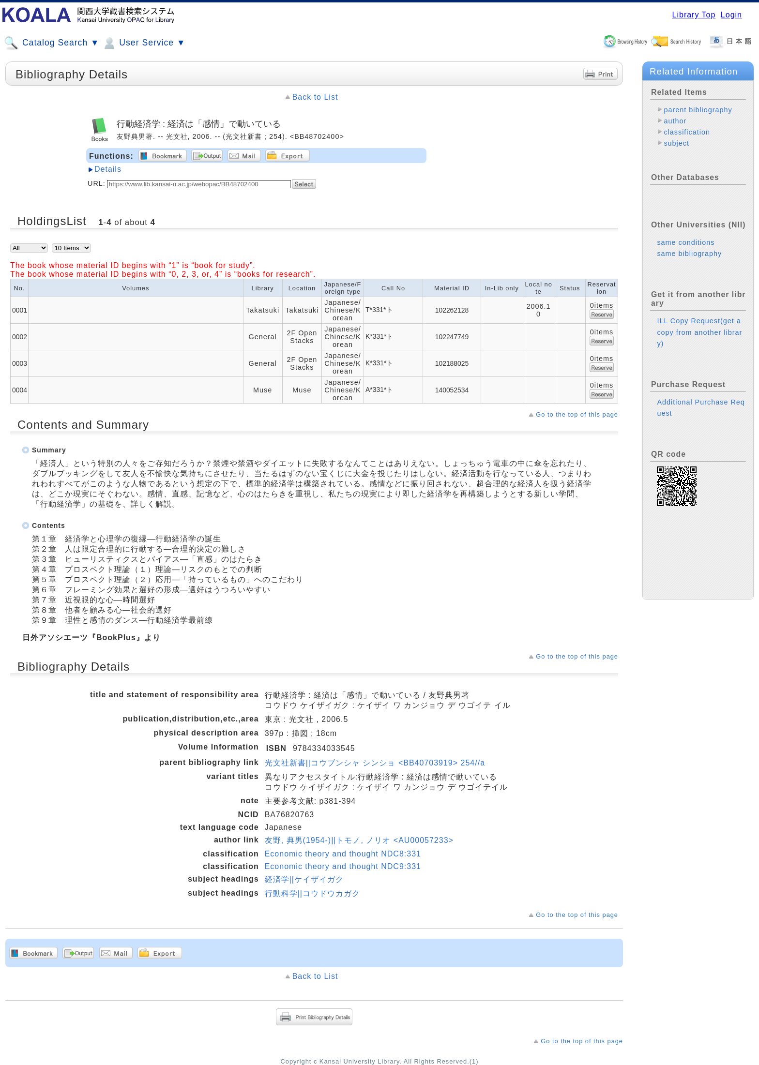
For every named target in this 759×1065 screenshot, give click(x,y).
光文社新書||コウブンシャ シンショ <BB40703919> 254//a (375, 763)
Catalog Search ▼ (51, 43)
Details (107, 169)
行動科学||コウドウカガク (312, 893)
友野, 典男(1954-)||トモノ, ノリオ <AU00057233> (359, 840)
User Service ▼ (143, 43)
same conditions (685, 242)
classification (687, 132)
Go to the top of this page (577, 414)
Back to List (315, 97)
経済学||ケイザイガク (304, 879)
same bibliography (689, 253)
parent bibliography (698, 110)
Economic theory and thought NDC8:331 (343, 854)
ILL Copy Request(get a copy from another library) (699, 332)
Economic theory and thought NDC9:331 (343, 866)
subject (676, 143)
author (675, 121)
